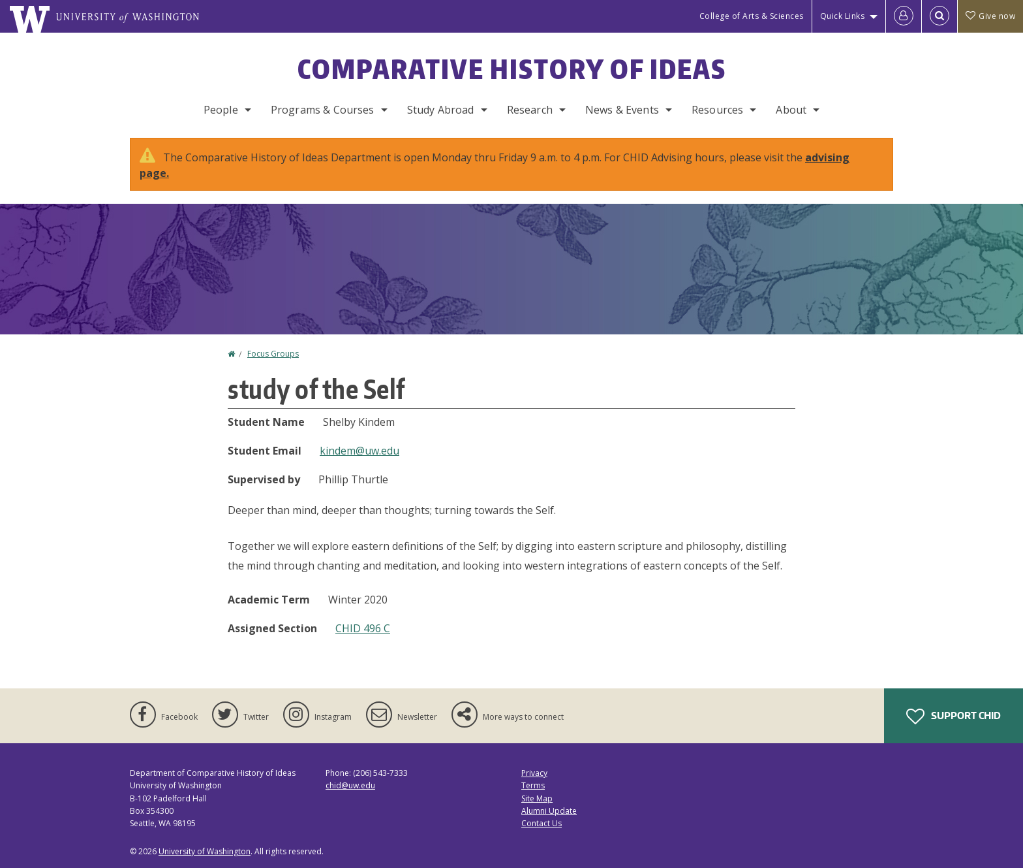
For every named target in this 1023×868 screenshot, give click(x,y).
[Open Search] (939, 16)
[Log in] (903, 16)
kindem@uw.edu (359, 450)
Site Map (537, 798)
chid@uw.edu (350, 785)
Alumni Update (549, 810)
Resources (717, 110)
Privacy (534, 773)
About (791, 110)
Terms (533, 785)
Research (530, 110)
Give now (990, 16)
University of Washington (205, 851)
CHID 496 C (362, 628)
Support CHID (953, 716)
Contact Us (541, 823)
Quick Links (842, 16)
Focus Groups (273, 353)
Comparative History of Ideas (512, 69)
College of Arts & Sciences (751, 16)
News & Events (622, 110)
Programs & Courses (322, 110)
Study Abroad (440, 110)
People (221, 110)
